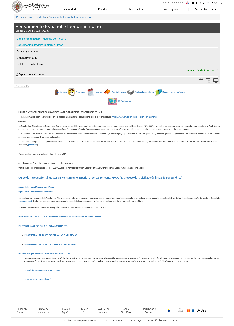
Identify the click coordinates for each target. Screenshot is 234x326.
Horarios (98, 92)
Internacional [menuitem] (137, 9)
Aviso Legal (136, 320)
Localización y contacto (114, 320)
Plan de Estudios (119, 92)
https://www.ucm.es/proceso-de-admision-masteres (134, 117)
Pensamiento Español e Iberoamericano (69, 17)
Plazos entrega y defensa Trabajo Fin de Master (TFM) (44, 253)
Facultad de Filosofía (54, 38)
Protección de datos (157, 320)
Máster (42, 17)
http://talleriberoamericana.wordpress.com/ (41, 270)
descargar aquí (25, 201)
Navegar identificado (172, 2)
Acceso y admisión (28, 51)
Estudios (31, 17)
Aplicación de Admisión (201, 70)
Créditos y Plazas (27, 57)
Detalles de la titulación (30, 64)
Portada (20, 17)
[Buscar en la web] (221, 2)
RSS (175, 320)
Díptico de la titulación (32, 74)
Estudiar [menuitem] (103, 9)
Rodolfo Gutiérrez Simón (48, 45)
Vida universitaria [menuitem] (205, 9)
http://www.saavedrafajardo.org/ (37, 279)
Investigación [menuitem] (171, 9)
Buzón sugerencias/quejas (174, 92)
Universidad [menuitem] (69, 9)
